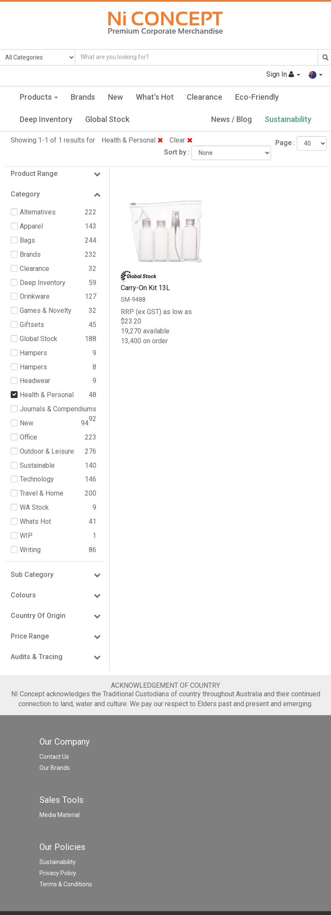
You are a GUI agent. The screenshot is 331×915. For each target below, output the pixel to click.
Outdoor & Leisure (47, 451)
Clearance (204, 96)
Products (39, 96)
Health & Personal (132, 140)
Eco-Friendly (257, 96)
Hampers (33, 353)
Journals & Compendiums (58, 409)
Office (28, 437)
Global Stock (107, 119)
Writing (30, 550)
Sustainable (37, 465)
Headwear (35, 381)
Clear (181, 140)
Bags (27, 240)
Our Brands (54, 767)
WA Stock (34, 507)
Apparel (31, 226)
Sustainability (288, 119)
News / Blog (231, 119)
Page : (285, 143)
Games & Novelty (46, 310)
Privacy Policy (57, 873)
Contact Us (54, 756)
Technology (37, 479)
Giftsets (32, 325)
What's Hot (155, 96)
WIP (26, 536)
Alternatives (38, 212)
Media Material (59, 814)
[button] (315, 74)
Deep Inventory (46, 119)
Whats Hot (35, 521)
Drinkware (35, 296)
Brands (83, 96)
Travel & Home (41, 493)
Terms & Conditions (65, 884)
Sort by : (177, 152)
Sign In (283, 74)
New (115, 96)
